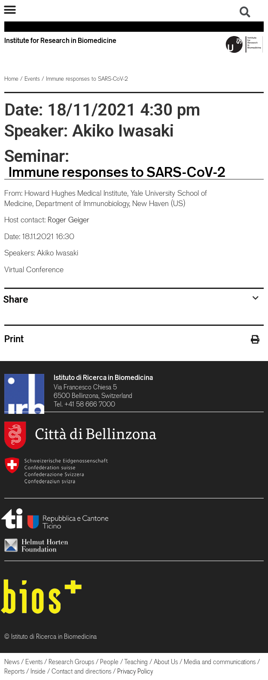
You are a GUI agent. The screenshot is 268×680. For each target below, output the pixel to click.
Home (11, 78)
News (11, 662)
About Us (166, 662)
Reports (14, 671)
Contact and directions (81, 671)
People (109, 662)
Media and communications (220, 662)
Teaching (136, 662)
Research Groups (71, 662)
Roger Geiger (68, 220)
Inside (38, 671)
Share (15, 299)
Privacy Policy (135, 671)
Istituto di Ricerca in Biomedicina (103, 377)
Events (32, 78)
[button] (9, 9)
